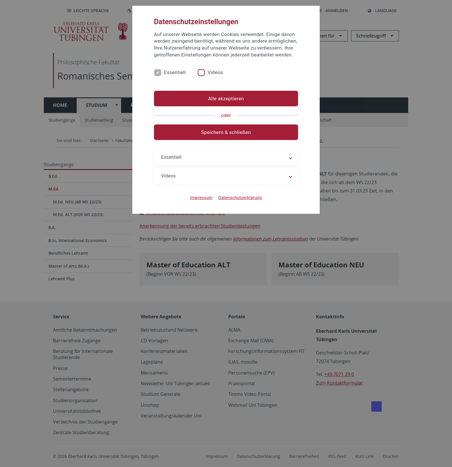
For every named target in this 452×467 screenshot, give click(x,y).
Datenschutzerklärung (240, 197)
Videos (215, 72)
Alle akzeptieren (226, 98)
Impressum (201, 197)
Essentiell (175, 72)
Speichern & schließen (226, 132)
